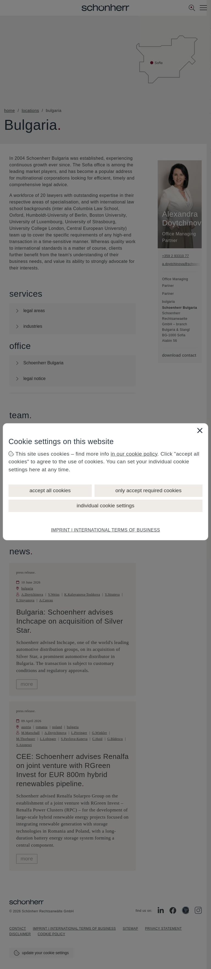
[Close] (200, 430)
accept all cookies (50, 490)
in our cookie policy (134, 454)
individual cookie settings (105, 505)
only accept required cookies (148, 490)
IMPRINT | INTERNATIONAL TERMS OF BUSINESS (105, 530)
